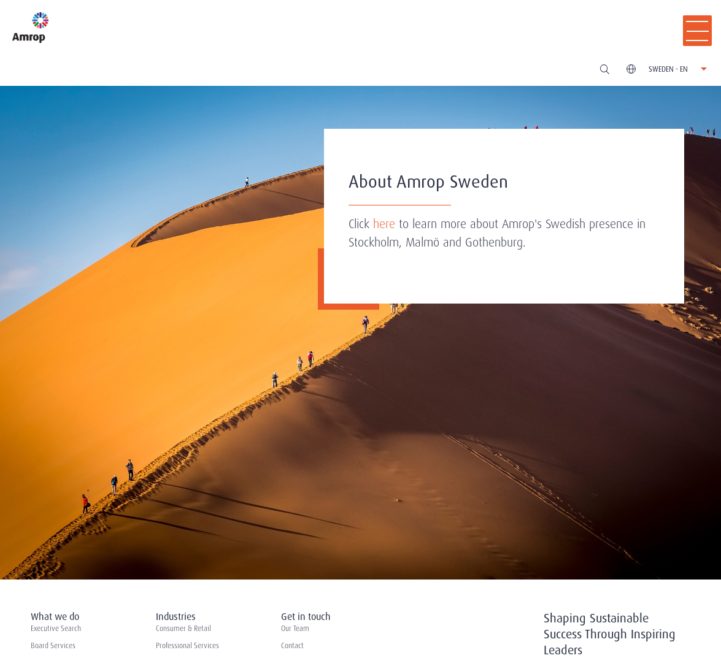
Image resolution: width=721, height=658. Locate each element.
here (384, 224)
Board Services (53, 646)
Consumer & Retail (183, 628)
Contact (292, 646)
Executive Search (56, 628)
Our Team (295, 628)
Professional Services (187, 646)
